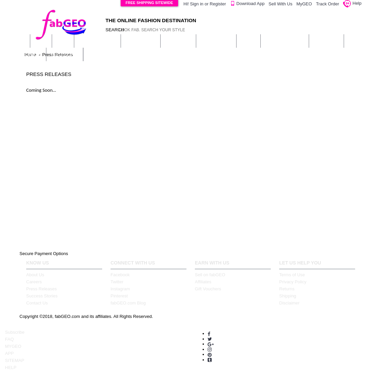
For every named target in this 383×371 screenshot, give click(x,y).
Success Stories (41, 295)
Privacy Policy (292, 281)
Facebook (120, 274)
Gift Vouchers (208, 288)
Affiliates (203, 281)
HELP (10, 367)
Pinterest (119, 295)
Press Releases (41, 288)
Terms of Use (292, 274)
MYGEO (13, 346)
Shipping (287, 295)
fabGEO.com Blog (128, 302)
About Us (35, 274)
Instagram (120, 288)
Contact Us (37, 302)
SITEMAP (14, 360)
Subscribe (15, 332)
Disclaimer (289, 302)
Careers (34, 281)
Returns (287, 288)
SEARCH (111, 29)
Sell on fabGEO (210, 274)
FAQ (9, 339)
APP (9, 353)
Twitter (117, 281)
